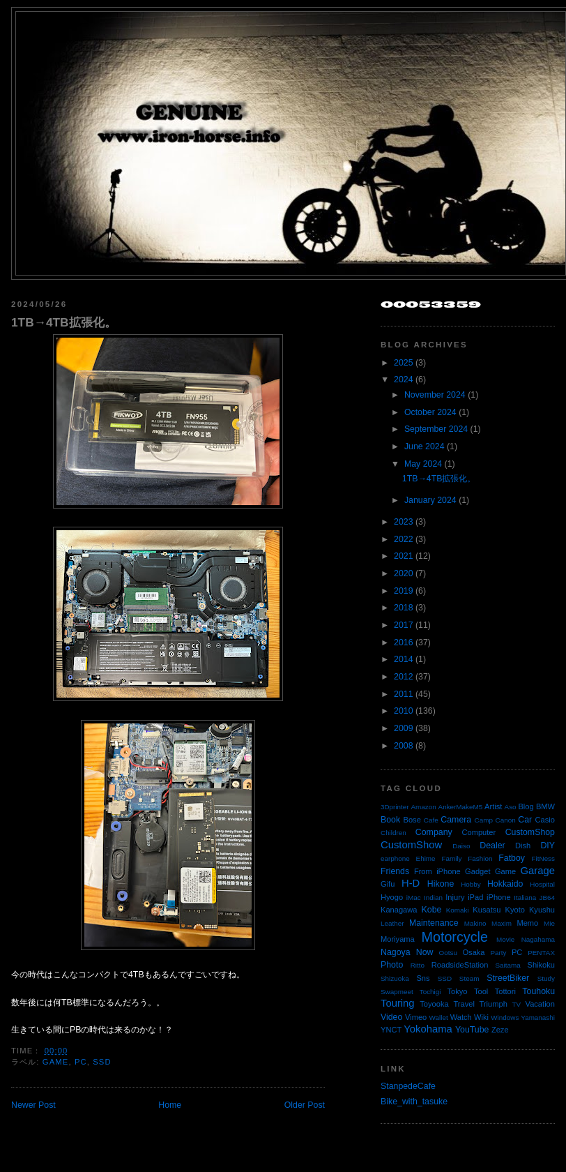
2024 (403, 379)
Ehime (426, 858)
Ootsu (448, 952)
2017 (403, 625)
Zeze (500, 1030)
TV (516, 1004)
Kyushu (542, 910)
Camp (484, 820)
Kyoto (515, 910)
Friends (395, 871)
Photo (392, 965)
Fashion (480, 858)
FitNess (543, 858)
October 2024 (430, 412)
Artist (493, 806)
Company (433, 832)
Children (393, 832)
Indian (433, 897)
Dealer (492, 845)
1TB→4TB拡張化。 (63, 322)
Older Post (304, 1105)
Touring (398, 1003)
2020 (403, 573)
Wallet (438, 1017)
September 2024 (436, 429)
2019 (403, 591)
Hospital (542, 884)
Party (498, 952)
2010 (403, 711)
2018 (403, 608)
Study (546, 978)
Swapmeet (397, 992)
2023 (403, 522)
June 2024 (424, 446)
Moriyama (398, 939)
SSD (102, 1062)
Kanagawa (399, 910)
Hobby (471, 884)
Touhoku (538, 991)
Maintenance (434, 923)
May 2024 (423, 464)
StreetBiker (508, 978)
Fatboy (511, 858)
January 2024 (430, 500)
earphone (395, 858)
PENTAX (541, 952)
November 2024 (435, 395)
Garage (538, 870)
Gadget (477, 871)
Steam (469, 978)
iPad (475, 897)
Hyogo (392, 897)
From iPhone (437, 871)
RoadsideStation (460, 965)
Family (451, 858)
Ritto (417, 965)
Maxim (501, 923)
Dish (522, 845)
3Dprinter (395, 807)
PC (81, 1062)
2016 (403, 642)
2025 (403, 363)
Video (391, 1017)
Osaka (473, 952)
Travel (463, 1004)
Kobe (432, 910)
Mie (549, 923)
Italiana (525, 897)
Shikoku (541, 965)
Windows (505, 1017)
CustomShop (530, 832)
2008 (403, 746)
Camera (456, 820)
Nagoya (396, 952)
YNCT (391, 1030)
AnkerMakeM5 (460, 807)
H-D (410, 883)
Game (56, 1062)
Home (169, 1105)
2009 (403, 728)
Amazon (423, 807)
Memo (527, 923)
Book (390, 820)
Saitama (507, 965)
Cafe (431, 820)
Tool (481, 991)
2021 (403, 556)
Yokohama (428, 1029)
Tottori (505, 991)
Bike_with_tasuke (414, 1101)
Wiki (481, 1017)
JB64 (548, 897)
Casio (545, 820)
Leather (392, 923)
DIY (547, 845)
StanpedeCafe (408, 1086)
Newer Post (33, 1105)
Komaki (457, 910)
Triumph (493, 1004)
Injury (454, 897)
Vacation (540, 1004)
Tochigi (430, 992)
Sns (422, 978)
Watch (461, 1017)
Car (525, 820)
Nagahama (538, 939)
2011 (403, 694)
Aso (511, 807)
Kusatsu (486, 910)
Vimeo (416, 1017)
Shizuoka (395, 978)
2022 (403, 539)
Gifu (388, 884)
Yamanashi (538, 1017)
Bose (411, 820)
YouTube (472, 1030)
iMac (413, 897)
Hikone (440, 884)
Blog (525, 806)
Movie (505, 939)
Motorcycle (454, 937)
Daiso (461, 846)
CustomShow (411, 844)
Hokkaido (505, 884)
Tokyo (458, 991)
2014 (403, 659)
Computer (478, 832)
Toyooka (434, 1004)
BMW (545, 806)
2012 (403, 677)
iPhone (499, 897)
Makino (475, 923)
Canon (506, 820)
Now (425, 952)
